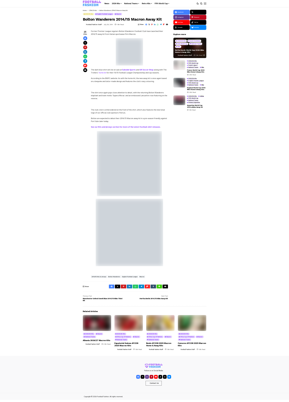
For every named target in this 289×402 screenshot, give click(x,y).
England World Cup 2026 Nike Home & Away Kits (196, 88)
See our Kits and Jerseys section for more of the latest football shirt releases (125, 127)
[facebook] (181, 12)
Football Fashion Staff (94, 24)
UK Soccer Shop (146, 70)
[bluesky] (198, 27)
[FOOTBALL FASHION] (92, 3)
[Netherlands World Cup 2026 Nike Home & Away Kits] (189, 48)
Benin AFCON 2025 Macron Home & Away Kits (158, 344)
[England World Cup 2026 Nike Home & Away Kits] (179, 83)
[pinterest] (198, 17)
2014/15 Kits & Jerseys (99, 276)
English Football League (130, 276)
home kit (102, 72)
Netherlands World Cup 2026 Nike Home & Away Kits (189, 51)
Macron (142, 276)
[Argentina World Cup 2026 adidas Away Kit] (179, 100)
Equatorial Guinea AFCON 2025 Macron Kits (126, 344)
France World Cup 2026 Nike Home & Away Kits (195, 71)
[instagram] (181, 17)
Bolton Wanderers (114, 276)
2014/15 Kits (93, 10)
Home (85, 10)
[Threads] (181, 27)
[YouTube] (181, 22)
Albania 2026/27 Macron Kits (96, 340)
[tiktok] (198, 22)
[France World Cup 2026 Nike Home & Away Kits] (179, 65)
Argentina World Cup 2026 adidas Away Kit (195, 106)
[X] (198, 12)
